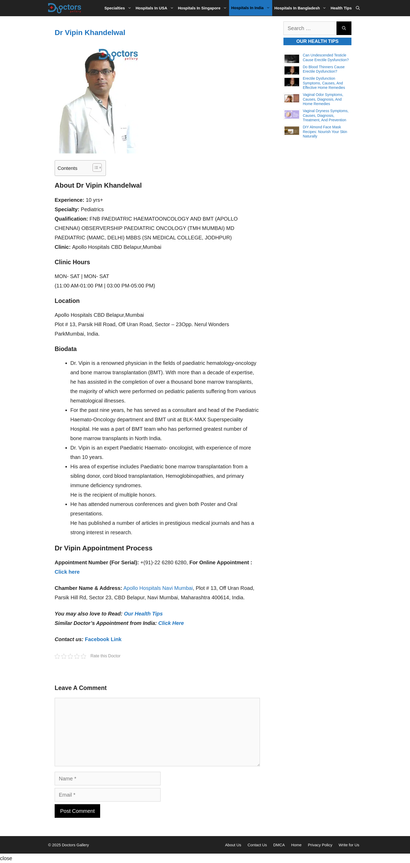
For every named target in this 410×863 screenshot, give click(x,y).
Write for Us (349, 845)
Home (296, 845)
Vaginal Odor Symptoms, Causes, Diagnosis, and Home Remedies (323, 99)
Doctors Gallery (75, 845)
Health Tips (341, 8)
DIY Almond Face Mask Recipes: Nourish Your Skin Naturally (325, 131)
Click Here (171, 623)
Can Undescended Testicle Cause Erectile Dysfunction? (326, 57)
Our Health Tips (143, 614)
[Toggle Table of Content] (94, 167)
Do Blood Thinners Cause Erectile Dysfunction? (324, 69)
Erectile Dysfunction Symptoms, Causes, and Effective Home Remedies (324, 83)
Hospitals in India (251, 8)
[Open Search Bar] (358, 8)
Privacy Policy (320, 845)
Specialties (118, 8)
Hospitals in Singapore (203, 8)
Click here (67, 572)
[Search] (344, 28)
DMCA (279, 845)
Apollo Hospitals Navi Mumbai (158, 588)
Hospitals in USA (156, 8)
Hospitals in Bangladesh (301, 8)
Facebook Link (103, 639)
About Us (233, 845)
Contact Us (257, 845)
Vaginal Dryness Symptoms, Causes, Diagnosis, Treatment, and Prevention (326, 115)
